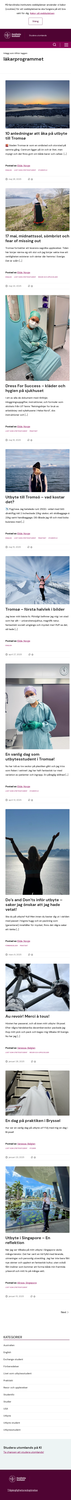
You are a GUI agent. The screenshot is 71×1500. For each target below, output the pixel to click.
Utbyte (7, 1415)
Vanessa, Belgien (26, 1048)
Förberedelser (11, 946)
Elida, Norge (23, 165)
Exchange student (13, 1359)
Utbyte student (11, 1422)
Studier (33, 1148)
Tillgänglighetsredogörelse (22, 1490)
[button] (54, 45)
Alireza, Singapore (27, 1282)
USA (5, 1408)
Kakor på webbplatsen (42, 13)
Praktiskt (34, 431)
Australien (8, 1345)
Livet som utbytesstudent (25, 170)
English (8, 170)
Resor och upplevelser (48, 277)
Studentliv (42, 170)
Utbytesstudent (12, 1429)
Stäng (35, 21)
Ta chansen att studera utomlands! (23, 1452)
